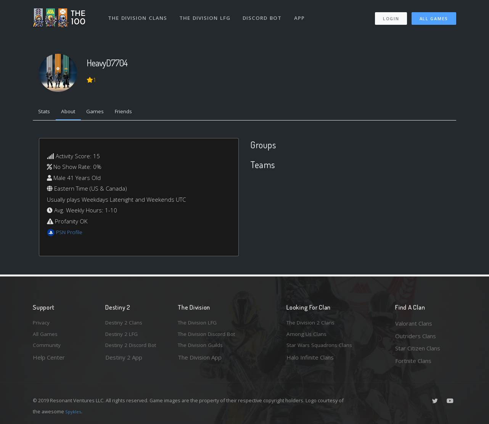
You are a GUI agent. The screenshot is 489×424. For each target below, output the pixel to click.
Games (102, 112)
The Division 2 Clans (312, 323)
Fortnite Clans (413, 361)
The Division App (200, 361)
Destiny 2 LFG (123, 336)
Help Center (49, 361)
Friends (133, 112)
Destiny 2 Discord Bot (134, 348)
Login (391, 15)
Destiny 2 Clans (125, 323)
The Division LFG (206, 14)
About (72, 112)
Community (47, 348)
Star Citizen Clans (417, 348)
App (302, 14)
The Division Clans (138, 14)
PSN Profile (70, 234)
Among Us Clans (307, 336)
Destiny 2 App (123, 361)
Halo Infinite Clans (310, 361)
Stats (46, 112)
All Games (434, 15)
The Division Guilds (202, 348)
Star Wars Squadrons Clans (321, 348)
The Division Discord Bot (210, 336)
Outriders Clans (415, 336)
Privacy (42, 323)
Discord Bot (264, 14)
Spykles (74, 411)
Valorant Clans (413, 323)
